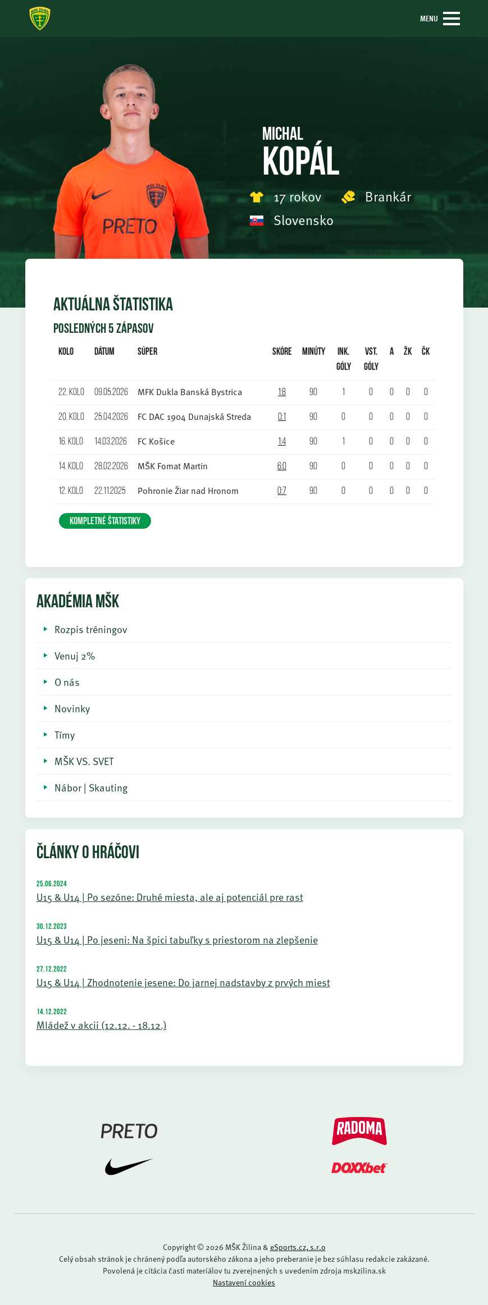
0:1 (282, 417)
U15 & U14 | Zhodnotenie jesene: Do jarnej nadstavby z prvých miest (183, 982)
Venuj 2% (74, 655)
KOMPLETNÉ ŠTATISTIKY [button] (105, 521)
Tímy (64, 734)
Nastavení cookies (244, 1282)
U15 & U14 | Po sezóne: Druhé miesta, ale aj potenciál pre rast (170, 896)
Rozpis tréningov (90, 629)
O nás (67, 681)
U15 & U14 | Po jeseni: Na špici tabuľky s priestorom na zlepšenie (177, 939)
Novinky (72, 708)
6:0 (281, 466)
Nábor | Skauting (90, 787)
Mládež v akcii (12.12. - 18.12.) (102, 1024)
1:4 (282, 442)
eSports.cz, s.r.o (298, 1247)
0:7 (281, 491)
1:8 (282, 392)
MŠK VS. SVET (83, 760)
